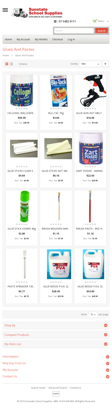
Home (8, 39)
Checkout (57, 39)
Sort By (74, 63)
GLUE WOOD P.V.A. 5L (90, 286)
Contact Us (75, 387)
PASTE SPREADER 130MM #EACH (27, 286)
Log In (71, 39)
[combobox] (74, 30)
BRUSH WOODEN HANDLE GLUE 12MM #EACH (69, 228)
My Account (23, 39)
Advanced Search (57, 387)
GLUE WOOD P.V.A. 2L (56, 286)
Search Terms (38, 387)
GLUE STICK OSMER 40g (22, 228)
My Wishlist (41, 39)
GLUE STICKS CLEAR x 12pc (23, 170)
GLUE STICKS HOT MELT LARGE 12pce (64, 170)
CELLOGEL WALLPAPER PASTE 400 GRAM (32, 113)
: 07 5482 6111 (66, 21)
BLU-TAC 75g (56, 113)
